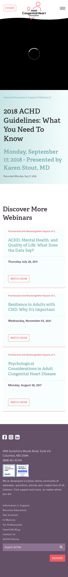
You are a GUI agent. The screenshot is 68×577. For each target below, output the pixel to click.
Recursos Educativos (14, 510)
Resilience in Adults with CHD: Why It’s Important (31, 307)
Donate (10, 8)
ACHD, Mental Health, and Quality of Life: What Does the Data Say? (33, 245)
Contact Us (9, 534)
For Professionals (12, 525)
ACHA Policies (11, 539)
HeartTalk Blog (11, 529)
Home (7, 97)
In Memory (9, 520)
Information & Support (24, 97)
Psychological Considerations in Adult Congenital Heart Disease (32, 368)
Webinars (44, 97)
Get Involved (10, 515)
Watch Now (19, 279)
